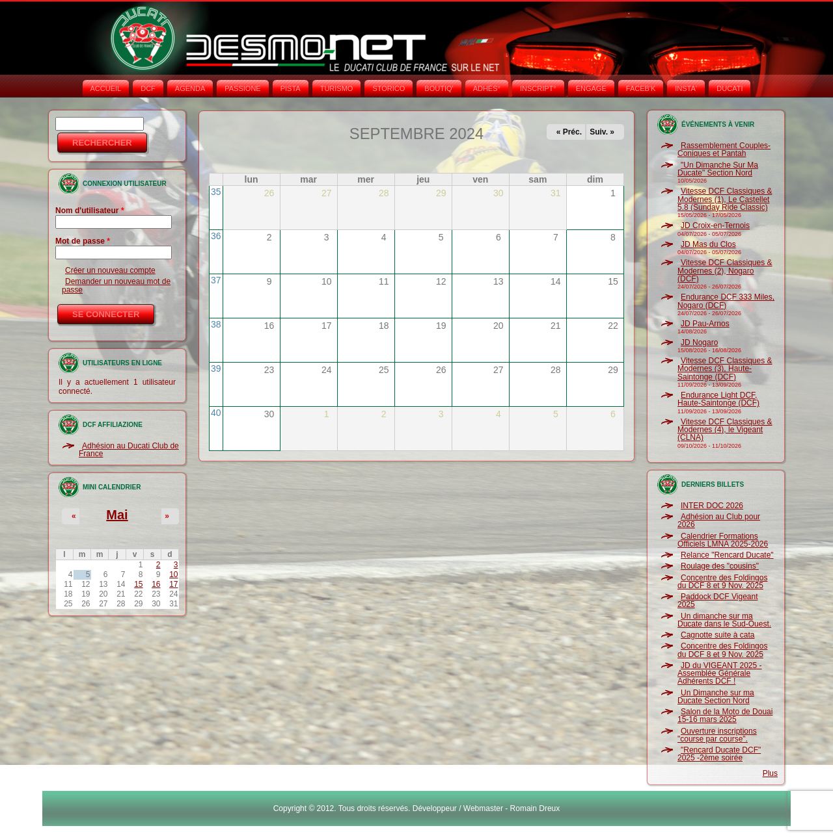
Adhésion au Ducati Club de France (129, 449)
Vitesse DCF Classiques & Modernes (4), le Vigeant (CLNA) (724, 430)
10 (173, 574)
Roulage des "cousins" (720, 566)
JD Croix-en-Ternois (715, 225)
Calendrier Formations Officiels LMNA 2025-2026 (722, 540)
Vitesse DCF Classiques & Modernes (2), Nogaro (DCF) (724, 270)
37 (216, 280)
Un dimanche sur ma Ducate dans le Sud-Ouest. (724, 620)
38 (216, 324)
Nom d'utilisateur (89, 210)
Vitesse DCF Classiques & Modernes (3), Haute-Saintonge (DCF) (724, 368)
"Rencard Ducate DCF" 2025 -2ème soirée (719, 753)
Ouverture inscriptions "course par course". (717, 735)
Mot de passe (82, 241)
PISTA (290, 88)
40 (216, 412)
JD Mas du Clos (708, 244)
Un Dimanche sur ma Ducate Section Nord (715, 696)
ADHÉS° (486, 88)
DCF (148, 88)
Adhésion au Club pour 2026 (718, 520)
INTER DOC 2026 (712, 505)
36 (216, 236)
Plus (770, 773)
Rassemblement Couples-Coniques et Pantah (724, 149)
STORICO (388, 88)
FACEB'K (641, 88)
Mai (117, 515)
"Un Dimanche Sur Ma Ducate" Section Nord (717, 169)
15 (138, 584)
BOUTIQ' (438, 88)
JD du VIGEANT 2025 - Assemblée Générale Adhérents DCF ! (719, 673)
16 (156, 584)
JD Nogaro (699, 342)
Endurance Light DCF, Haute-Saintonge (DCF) (718, 399)
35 (216, 192)
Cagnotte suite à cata (717, 634)
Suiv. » (602, 131)
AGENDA (190, 88)
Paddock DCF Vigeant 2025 (717, 600)
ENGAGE (591, 88)
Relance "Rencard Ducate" (727, 555)
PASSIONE (242, 88)
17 (173, 584)
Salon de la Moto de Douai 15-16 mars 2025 (724, 715)
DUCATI (730, 88)
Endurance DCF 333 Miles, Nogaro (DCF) (725, 300)
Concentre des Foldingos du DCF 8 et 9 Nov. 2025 (722, 581)
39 (216, 368)
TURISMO (336, 88)
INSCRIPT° (538, 88)
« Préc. (569, 131)
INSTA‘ (686, 88)
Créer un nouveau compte (110, 270)
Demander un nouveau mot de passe (116, 285)
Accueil (106, 88)
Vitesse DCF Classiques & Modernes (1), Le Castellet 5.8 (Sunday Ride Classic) (724, 199)
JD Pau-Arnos (705, 323)
